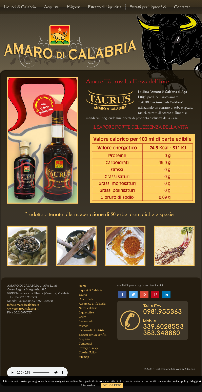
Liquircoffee (86, 312)
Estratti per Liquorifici (147, 6)
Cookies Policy (88, 352)
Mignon (73, 6)
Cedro (82, 317)
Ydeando (190, 368)
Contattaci (183, 6)
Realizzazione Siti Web (168, 368)
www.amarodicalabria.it (22, 308)
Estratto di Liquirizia (105, 6)
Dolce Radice (87, 299)
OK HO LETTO (112, 385)
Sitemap (84, 357)
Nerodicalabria (88, 308)
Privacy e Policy (88, 348)
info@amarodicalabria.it (23, 305)
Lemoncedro (86, 321)
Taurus (83, 294)
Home (82, 286)
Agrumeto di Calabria (92, 303)
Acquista (51, 6)
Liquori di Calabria (20, 6)
